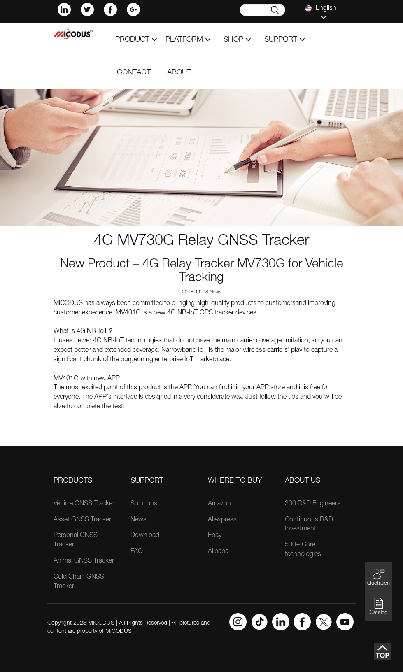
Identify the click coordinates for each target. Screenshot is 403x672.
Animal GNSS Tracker (84, 561)
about (179, 73)
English (320, 12)
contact (134, 73)
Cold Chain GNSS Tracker (79, 582)
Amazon (219, 504)
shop (237, 40)
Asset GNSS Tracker (82, 520)
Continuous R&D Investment (309, 525)
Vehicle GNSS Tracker (84, 504)
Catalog (378, 606)
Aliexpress (222, 520)
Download (144, 535)
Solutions (143, 504)
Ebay (214, 535)
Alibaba (218, 552)
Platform (188, 40)
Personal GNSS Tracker (76, 540)
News (138, 520)
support (284, 40)
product (136, 40)
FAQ (136, 552)
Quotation (378, 577)
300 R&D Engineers (312, 504)
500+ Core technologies (303, 550)
